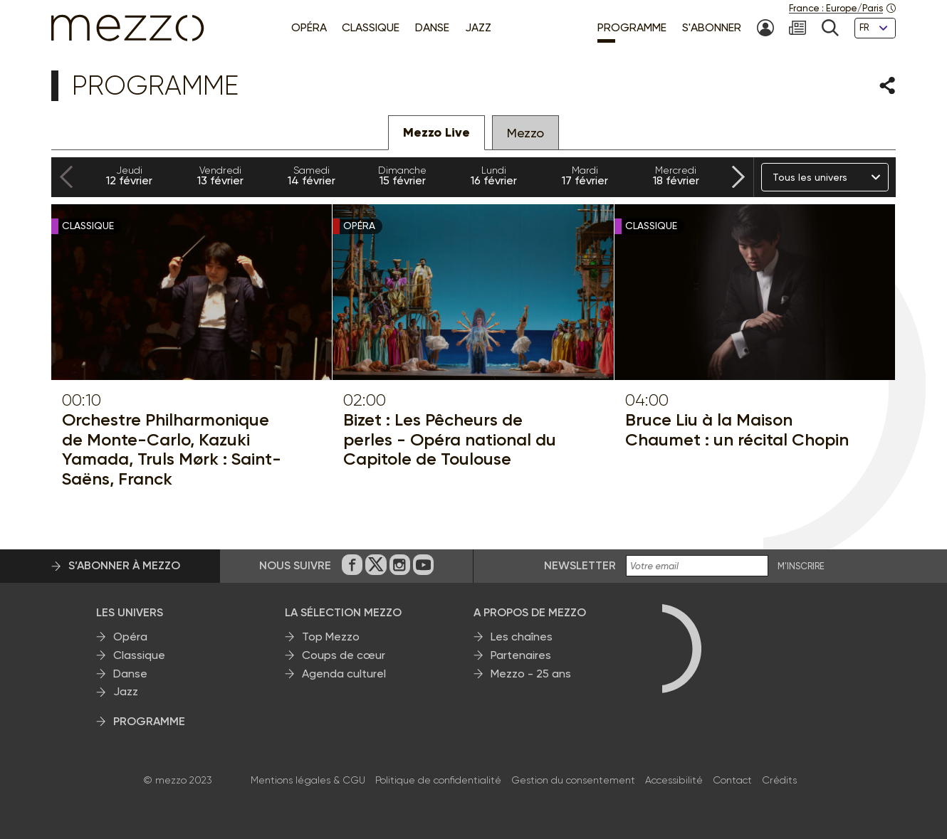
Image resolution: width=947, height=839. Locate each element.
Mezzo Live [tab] (436, 132)
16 (493, 175)
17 (585, 175)
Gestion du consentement (573, 780)
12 (129, 175)
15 (402, 175)
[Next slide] (738, 177)
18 (676, 175)
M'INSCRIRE (801, 566)
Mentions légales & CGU (308, 780)
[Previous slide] (66, 177)
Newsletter (580, 565)
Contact (732, 780)
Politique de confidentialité (438, 780)
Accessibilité (674, 780)
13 (220, 175)
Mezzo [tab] (525, 132)
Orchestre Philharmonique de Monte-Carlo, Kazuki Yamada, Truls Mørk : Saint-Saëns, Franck (171, 449)
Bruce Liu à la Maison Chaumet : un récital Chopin (737, 429)
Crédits (779, 780)
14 (311, 175)
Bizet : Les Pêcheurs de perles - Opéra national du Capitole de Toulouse (449, 439)
